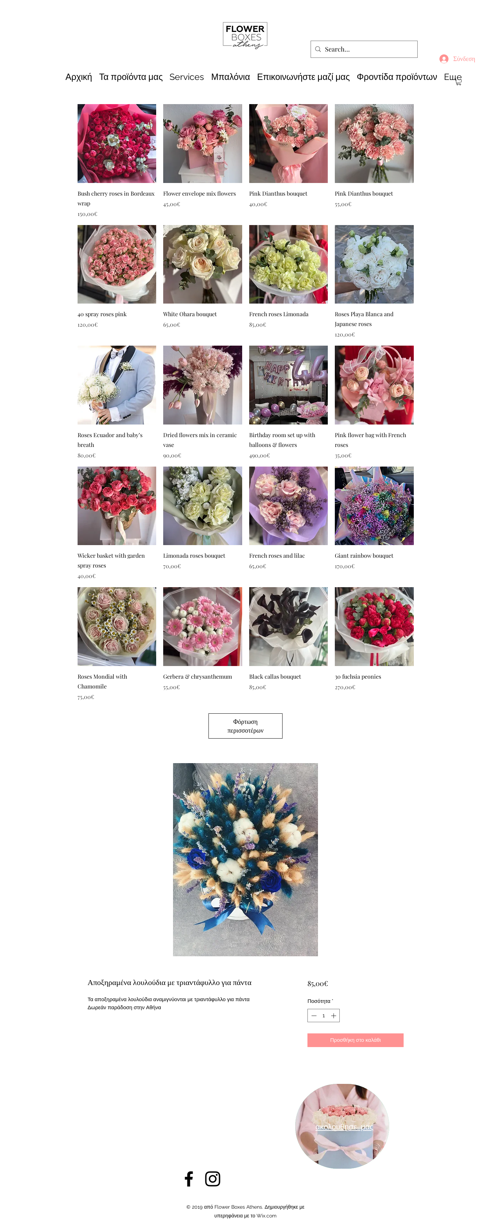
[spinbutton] (324, 1015)
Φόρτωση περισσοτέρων (245, 725)
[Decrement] (313, 1015)
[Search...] (364, 49)
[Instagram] (213, 1179)
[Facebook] (189, 1179)
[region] (342, 1126)
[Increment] (334, 1015)
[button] (458, 81)
